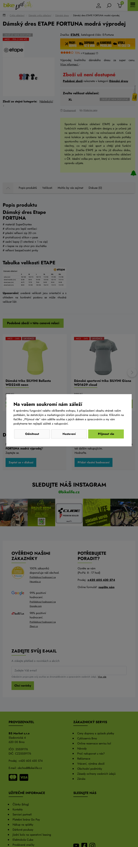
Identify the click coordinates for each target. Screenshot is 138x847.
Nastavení (69, 434)
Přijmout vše (106, 434)
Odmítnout (32, 434)
